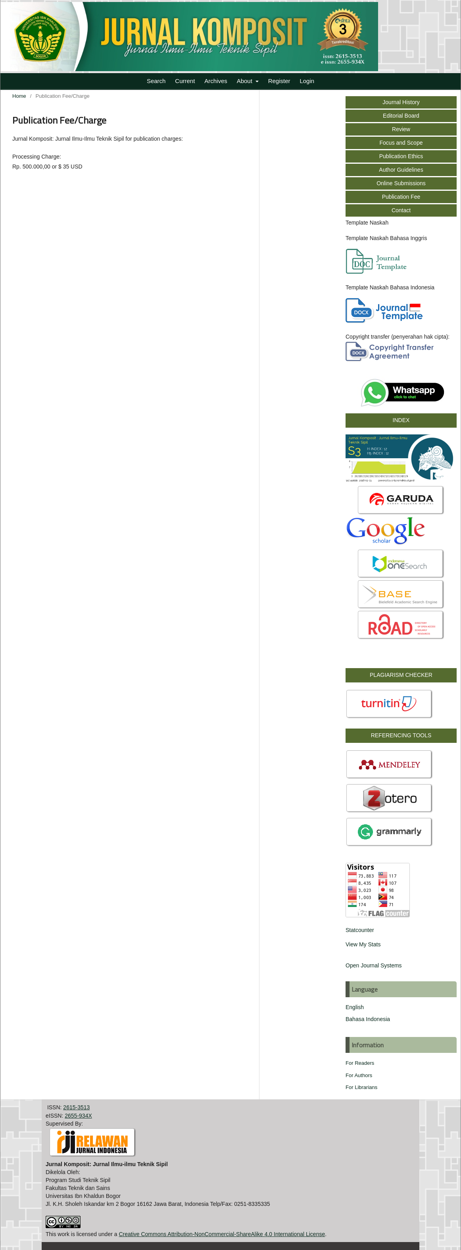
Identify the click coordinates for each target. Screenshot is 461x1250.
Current (185, 81)
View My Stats (363, 944)
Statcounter (360, 930)
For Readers (360, 1063)
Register (279, 81)
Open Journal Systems (374, 965)
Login (307, 81)
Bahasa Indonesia (368, 1019)
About (245, 81)
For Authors (359, 1075)
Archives (215, 81)
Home (19, 96)
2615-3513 (76, 1107)
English (355, 1007)
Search (156, 81)
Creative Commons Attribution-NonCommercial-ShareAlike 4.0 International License (222, 1234)
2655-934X (78, 1115)
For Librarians (361, 1087)
